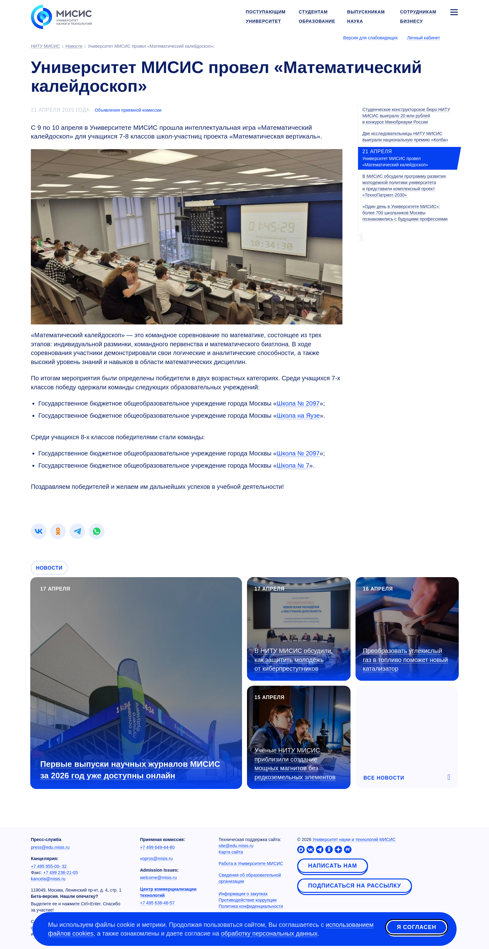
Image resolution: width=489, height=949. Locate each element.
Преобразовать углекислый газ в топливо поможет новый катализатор (405, 659)
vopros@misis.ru (156, 858)
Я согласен (416, 928)
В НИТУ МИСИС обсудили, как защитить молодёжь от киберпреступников (293, 659)
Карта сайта (231, 851)
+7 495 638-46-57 (157, 902)
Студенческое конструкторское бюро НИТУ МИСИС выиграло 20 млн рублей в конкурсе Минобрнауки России (406, 115)
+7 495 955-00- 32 (49, 866)
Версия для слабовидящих (370, 37)
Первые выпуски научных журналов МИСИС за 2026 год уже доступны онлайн (130, 769)
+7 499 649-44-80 (157, 847)
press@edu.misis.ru (50, 847)
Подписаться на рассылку (354, 886)
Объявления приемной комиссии (128, 110)
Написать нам (332, 866)
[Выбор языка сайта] (453, 37)
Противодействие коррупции (248, 900)
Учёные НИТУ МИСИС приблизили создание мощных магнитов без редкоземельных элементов (295, 764)
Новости (49, 568)
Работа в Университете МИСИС (251, 863)
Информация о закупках (243, 893)
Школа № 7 (293, 465)
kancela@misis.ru (48, 878)
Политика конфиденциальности (251, 906)
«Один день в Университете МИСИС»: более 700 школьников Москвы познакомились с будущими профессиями (405, 212)
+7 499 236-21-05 (60, 872)
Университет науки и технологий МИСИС (353, 839)
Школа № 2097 (298, 403)
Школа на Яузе (298, 415)
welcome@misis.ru (158, 877)
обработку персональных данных (269, 933)
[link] (38, 531)
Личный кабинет (423, 37)
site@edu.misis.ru (236, 845)
